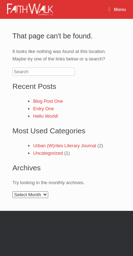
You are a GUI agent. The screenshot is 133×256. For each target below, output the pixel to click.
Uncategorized (48, 153)
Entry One (43, 108)
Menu (117, 9)
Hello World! (46, 116)
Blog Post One (48, 101)
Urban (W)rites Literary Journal (64, 145)
